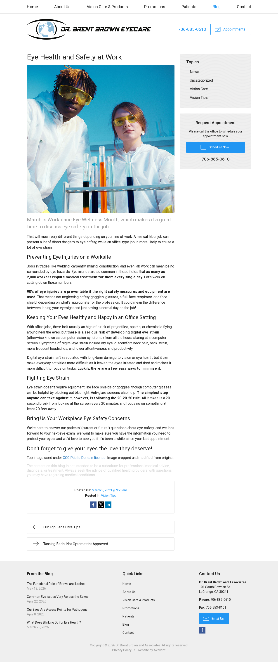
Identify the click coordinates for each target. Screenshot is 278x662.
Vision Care (199, 89)
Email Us (213, 618)
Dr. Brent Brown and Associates (138, 645)
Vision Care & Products (107, 6)
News (194, 72)
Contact (244, 6)
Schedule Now (214, 147)
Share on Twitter (101, 504)
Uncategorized (201, 80)
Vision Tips (108, 495)
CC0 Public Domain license (84, 458)
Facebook (202, 630)
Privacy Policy (122, 650)
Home (32, 6)
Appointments (229, 29)
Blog (217, 6)
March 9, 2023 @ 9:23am (109, 490)
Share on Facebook (93, 504)
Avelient (159, 650)
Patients (188, 6)
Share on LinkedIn (108, 504)
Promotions (154, 6)
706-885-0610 (192, 29)
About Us (62, 6)
